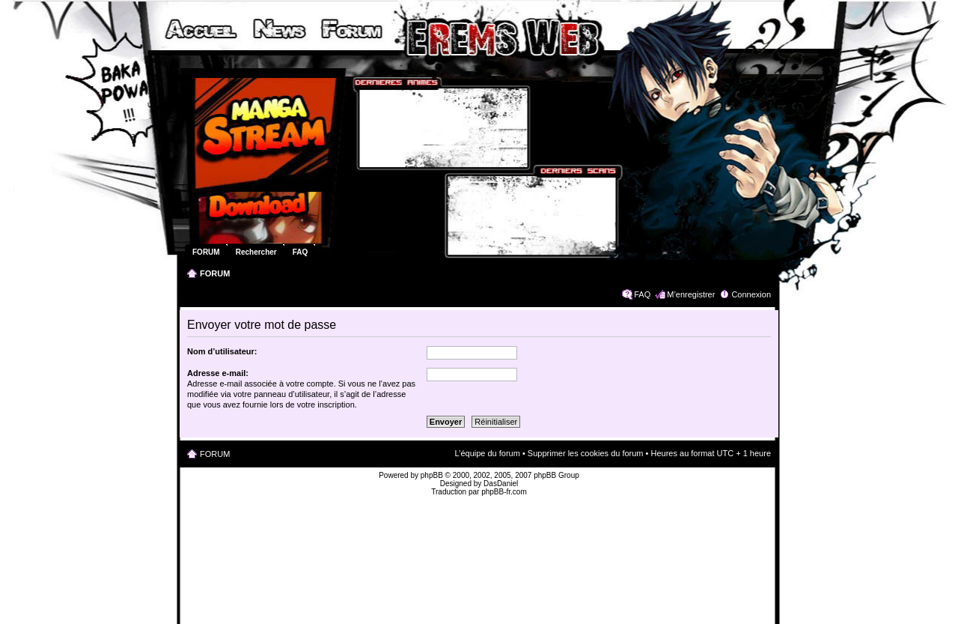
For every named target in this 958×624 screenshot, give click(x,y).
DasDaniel (500, 483)
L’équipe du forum (486, 453)
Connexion (751, 294)
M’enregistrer (691, 294)
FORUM (215, 273)
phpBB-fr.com (504, 492)
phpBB (432, 475)
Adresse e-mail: (217, 373)
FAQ (642, 294)
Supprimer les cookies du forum (586, 453)
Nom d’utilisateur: (222, 351)
